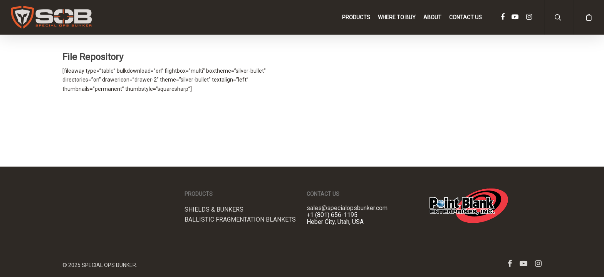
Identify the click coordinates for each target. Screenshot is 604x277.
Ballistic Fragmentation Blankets (240, 219)
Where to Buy (397, 17)
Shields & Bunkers (214, 209)
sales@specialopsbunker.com (347, 208)
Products (356, 17)
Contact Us (465, 17)
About (432, 17)
